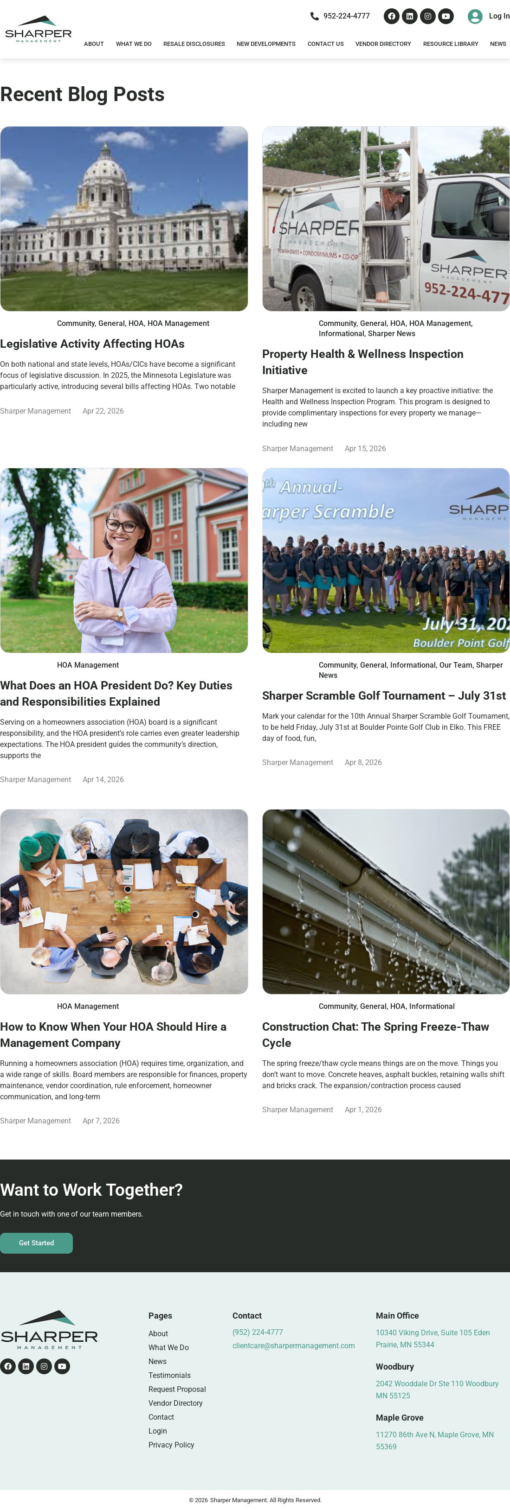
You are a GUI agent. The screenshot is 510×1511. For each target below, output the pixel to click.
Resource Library (450, 43)
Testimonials (169, 1375)
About (94, 43)
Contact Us (326, 43)
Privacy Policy (171, 1445)
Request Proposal (177, 1389)
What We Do (134, 43)
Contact (161, 1417)
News (498, 43)
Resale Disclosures (194, 43)
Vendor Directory (383, 43)
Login (157, 1431)
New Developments (266, 43)
